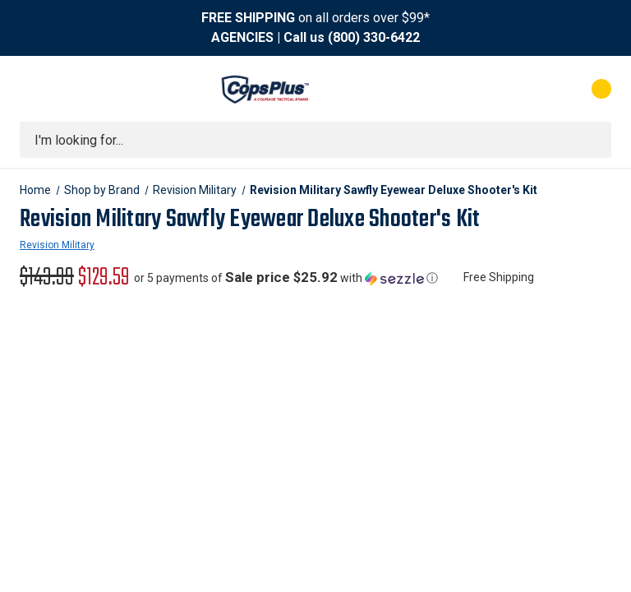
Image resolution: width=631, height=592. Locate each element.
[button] (286, 278)
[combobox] (315, 140)
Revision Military (57, 245)
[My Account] (529, 89)
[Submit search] (593, 140)
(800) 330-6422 (374, 37)
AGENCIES (242, 37)
